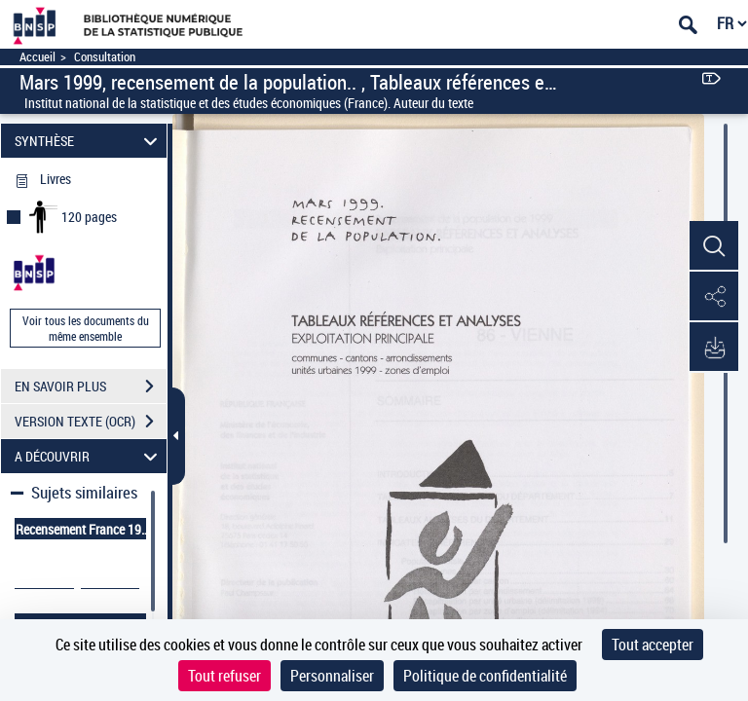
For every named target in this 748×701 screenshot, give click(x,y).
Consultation (104, 57)
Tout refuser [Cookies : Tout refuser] (224, 675)
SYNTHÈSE (89, 141)
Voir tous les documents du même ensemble (85, 328)
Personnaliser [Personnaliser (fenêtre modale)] (332, 675)
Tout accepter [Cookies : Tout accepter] (652, 644)
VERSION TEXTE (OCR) (91, 421)
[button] (714, 246)
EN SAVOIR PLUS (91, 386)
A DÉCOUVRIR (89, 456)
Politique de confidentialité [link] (485, 675)
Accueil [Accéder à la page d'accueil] (37, 57)
